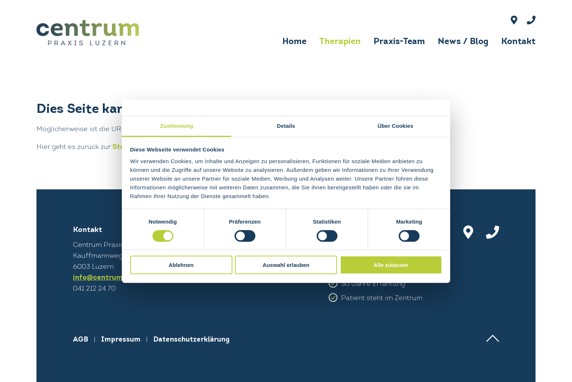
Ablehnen (181, 265)
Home (294, 42)
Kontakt (518, 42)
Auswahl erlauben (286, 265)
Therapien (340, 42)
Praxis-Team (399, 42)
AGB (80, 339)
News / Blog (463, 42)
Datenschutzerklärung (191, 339)
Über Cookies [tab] (395, 125)
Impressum (120, 339)
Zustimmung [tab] (176, 125)
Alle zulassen (391, 265)
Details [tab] (286, 125)
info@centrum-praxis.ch (115, 278)
